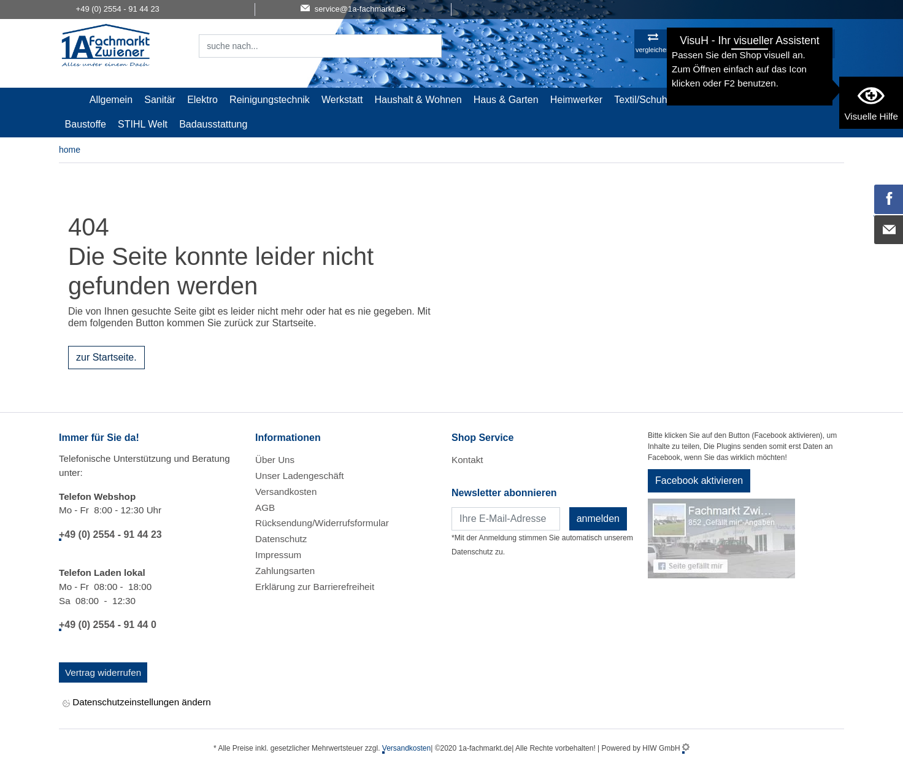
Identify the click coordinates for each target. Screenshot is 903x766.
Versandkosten (286, 491)
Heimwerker (576, 99)
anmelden (598, 518)
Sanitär (159, 99)
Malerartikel (710, 99)
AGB (265, 507)
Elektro (202, 99)
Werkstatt (342, 99)
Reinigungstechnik (269, 99)
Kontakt (467, 459)
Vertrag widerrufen (103, 672)
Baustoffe (85, 124)
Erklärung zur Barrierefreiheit (314, 586)
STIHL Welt (142, 124)
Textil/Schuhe (643, 99)
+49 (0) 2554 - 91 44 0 (107, 624)
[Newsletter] (506, 518)
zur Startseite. (106, 357)
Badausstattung (213, 124)
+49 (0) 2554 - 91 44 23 (110, 534)
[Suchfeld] (307, 46)
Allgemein (111, 99)
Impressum (278, 555)
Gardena (766, 99)
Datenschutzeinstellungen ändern (137, 703)
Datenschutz (281, 539)
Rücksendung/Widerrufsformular (322, 523)
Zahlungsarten (285, 570)
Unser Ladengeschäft (299, 475)
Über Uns (274, 459)
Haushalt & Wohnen (418, 99)
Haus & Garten (506, 99)
